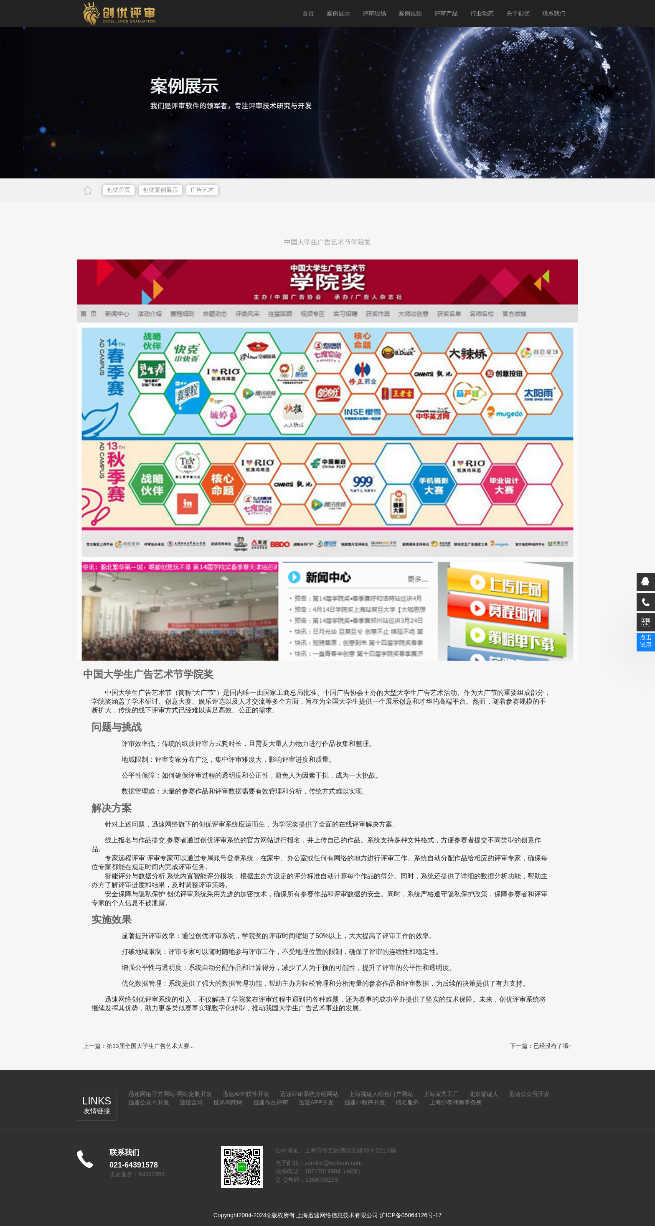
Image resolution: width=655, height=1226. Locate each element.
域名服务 (407, 1102)
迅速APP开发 (316, 1102)
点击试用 (646, 641)
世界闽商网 (228, 1102)
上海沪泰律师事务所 (455, 1102)
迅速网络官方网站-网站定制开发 (170, 1094)
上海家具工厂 (441, 1094)
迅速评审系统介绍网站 (309, 1094)
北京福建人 (483, 1094)
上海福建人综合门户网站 (381, 1094)
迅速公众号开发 (529, 1094)
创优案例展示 (160, 189)
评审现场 (374, 13)
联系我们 (554, 13)
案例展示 (338, 13)
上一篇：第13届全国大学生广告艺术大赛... (138, 1046)
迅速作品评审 (270, 1102)
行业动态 (482, 13)
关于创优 (518, 13)
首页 (308, 13)
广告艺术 (202, 189)
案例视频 (410, 13)
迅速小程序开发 (364, 1102)
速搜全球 (191, 1102)
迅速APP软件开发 (246, 1094)
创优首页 (118, 189)
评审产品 (446, 13)
